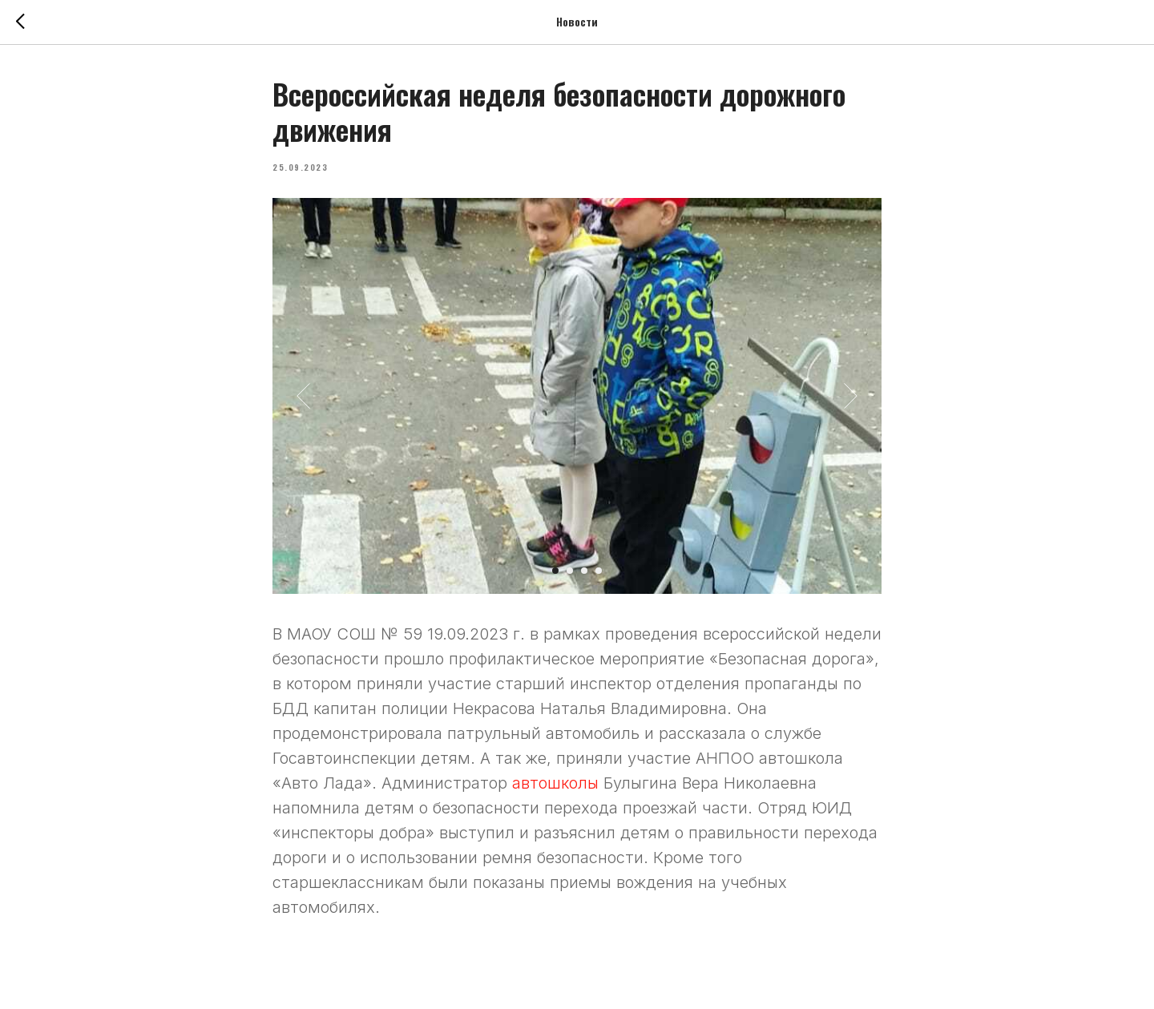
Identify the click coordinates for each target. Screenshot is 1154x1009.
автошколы (557, 783)
